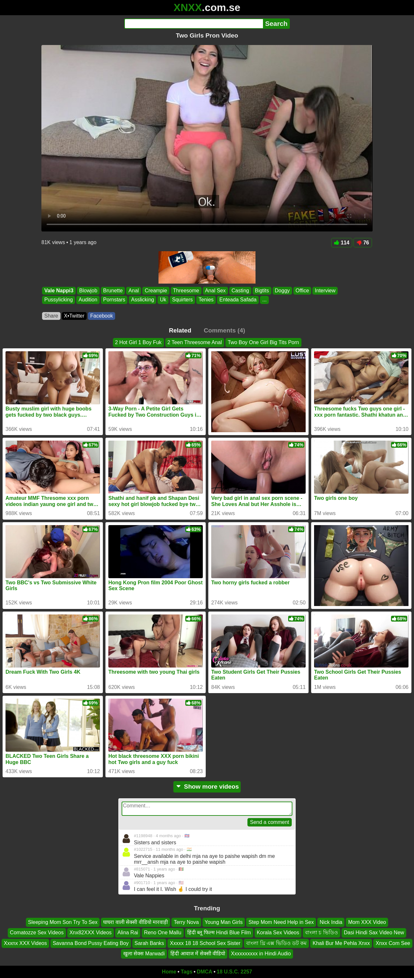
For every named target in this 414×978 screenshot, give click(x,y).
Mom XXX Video (367, 922)
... (264, 300)
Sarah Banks (149, 943)
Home (169, 971)
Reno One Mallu (162, 932)
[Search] (193, 23)
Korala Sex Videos (278, 932)
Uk (163, 300)
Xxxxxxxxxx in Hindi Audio (261, 953)
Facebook (101, 316)
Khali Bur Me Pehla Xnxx (341, 943)
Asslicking (142, 300)
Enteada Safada (237, 300)
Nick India (331, 922)
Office (302, 290)
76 (362, 242)
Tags (186, 971)
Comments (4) (224, 330)
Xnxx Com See (393, 943)
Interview (325, 290)
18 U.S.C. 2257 (234, 971)
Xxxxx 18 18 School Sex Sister (205, 943)
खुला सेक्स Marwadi (144, 953)
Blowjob (88, 290)
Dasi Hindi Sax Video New (374, 932)
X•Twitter (74, 316)
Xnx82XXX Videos (91, 932)
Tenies (206, 300)
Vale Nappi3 (58, 290)
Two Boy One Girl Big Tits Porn (263, 342)
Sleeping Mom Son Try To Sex (63, 922)
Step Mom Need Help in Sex (281, 922)
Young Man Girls (224, 922)
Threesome (186, 290)
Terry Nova (186, 922)
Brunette (113, 290)
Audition (88, 300)
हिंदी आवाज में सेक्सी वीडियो (197, 953)
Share (51, 316)
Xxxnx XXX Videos (25, 943)
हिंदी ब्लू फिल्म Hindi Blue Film (219, 932)
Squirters (182, 300)
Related (180, 330)
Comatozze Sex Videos (37, 932)
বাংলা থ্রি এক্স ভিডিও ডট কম (276, 943)
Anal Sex (215, 290)
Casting (240, 290)
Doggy (282, 290)
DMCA (204, 971)
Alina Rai (127, 932)
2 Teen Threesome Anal (195, 342)
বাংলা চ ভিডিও (321, 932)
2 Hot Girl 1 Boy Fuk (138, 342)
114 (342, 242)
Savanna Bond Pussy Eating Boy (91, 943)
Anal (133, 290)
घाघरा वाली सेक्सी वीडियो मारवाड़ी (135, 922)
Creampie (156, 290)
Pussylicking (58, 300)
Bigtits (262, 290)
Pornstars (114, 300)
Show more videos (207, 786)
